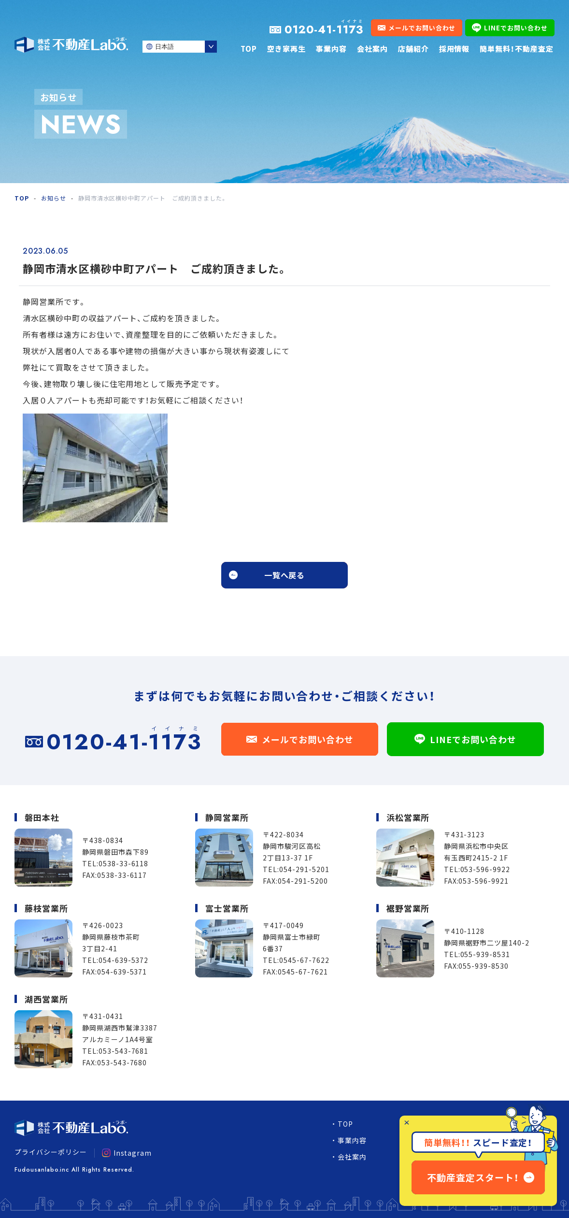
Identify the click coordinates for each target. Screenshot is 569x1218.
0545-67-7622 (304, 960)
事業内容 (331, 48)
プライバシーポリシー (50, 1151)
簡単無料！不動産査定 (517, 48)
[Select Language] (179, 47)
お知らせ (53, 198)
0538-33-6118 (124, 863)
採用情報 (454, 48)
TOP (249, 48)
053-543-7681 (124, 1051)
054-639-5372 (124, 960)
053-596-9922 (485, 869)
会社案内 (372, 48)
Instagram (127, 1152)
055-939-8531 (485, 954)
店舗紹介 (413, 48)
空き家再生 (286, 48)
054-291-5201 (304, 869)
